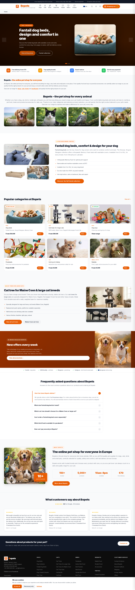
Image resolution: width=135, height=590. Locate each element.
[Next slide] (131, 40)
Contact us (123, 543)
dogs (19, 88)
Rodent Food (98, 564)
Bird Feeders (79, 567)
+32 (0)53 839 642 (9, 568)
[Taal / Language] (86, 6)
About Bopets (118, 564)
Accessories (98, 567)
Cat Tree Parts (60, 569)
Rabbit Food (98, 561)
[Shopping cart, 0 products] (111, 6)
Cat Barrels (59, 572)
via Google (13, 530)
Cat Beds (58, 575)
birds (27, 88)
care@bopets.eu (20, 568)
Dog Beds (39, 561)
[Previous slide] (4, 40)
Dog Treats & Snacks (43, 572)
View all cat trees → (13, 324)
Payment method (119, 567)
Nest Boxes (79, 569)
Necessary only (29, 586)
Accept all (17, 586)
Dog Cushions (41, 564)
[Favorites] (100, 6)
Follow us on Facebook (11, 571)
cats (23, 88)
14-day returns (118, 572)
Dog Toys (39, 575)
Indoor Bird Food (80, 564)
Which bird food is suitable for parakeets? (48, 425)
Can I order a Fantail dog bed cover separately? (50, 419)
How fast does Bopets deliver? (45, 395)
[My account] (96, 6)
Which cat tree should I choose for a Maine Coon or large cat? (55, 413)
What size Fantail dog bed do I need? (46, 407)
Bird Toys (78, 575)
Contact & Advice (119, 561)
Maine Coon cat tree (32, 324)
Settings (39, 586)
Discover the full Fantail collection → (69, 183)
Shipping (116, 569)
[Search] (92, 6)
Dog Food (39, 569)
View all (128, 201)
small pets (35, 88)
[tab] (66, 63)
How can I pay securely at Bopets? (46, 431)
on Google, (67, 506)
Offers (116, 575)
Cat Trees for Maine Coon (63, 567)
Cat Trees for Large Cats (63, 564)
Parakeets (78, 561)
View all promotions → (16, 360)
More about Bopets (61, 485)
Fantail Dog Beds (41, 567)
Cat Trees (59, 561)
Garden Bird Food (81, 572)
